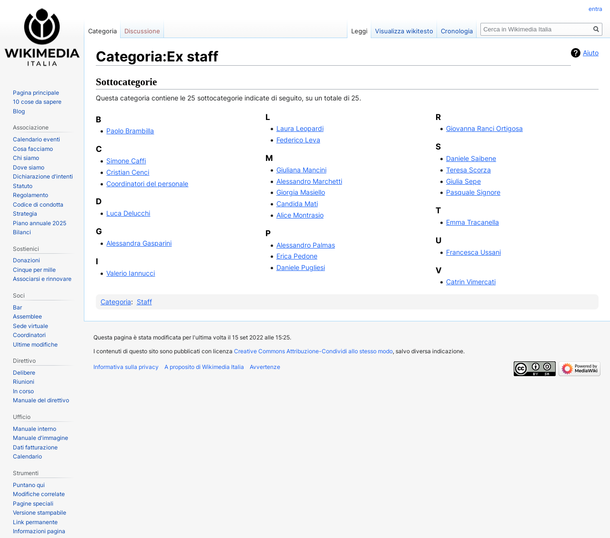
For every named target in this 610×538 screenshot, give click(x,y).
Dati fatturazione (35, 447)
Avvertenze (265, 366)
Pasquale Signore (473, 192)
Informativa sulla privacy (126, 366)
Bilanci (22, 232)
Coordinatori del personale (147, 183)
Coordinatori (29, 335)
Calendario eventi (36, 139)
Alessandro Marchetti (309, 181)
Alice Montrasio (300, 215)
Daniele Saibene (471, 158)
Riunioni (23, 381)
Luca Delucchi (128, 213)
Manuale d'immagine (40, 437)
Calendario (27, 456)
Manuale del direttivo (41, 400)
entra (595, 8)
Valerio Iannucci (130, 273)
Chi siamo (26, 157)
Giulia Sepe (463, 181)
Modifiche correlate (39, 494)
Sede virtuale (30, 325)
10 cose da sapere (37, 101)
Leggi (359, 31)
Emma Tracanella (472, 222)
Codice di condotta (38, 204)
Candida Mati (297, 203)
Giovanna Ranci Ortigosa (484, 128)
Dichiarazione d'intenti (43, 176)
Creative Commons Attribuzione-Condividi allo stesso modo (313, 351)
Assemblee (27, 316)
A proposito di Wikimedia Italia (204, 366)
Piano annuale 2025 (39, 223)
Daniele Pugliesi (300, 267)
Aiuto (591, 53)
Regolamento (30, 195)
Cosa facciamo (33, 148)
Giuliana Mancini (301, 170)
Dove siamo (28, 167)
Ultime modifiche (35, 344)
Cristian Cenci (127, 172)
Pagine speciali (33, 503)
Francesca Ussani (473, 252)
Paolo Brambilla (130, 131)
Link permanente (35, 522)
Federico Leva (298, 140)
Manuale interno (34, 428)
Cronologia (457, 31)
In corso (23, 391)
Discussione (142, 31)
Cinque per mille (34, 269)
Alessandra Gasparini (139, 243)
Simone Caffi (126, 161)
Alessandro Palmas (305, 245)
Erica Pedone (296, 256)
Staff (144, 302)
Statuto (22, 185)
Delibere (24, 372)
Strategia (25, 213)
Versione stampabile (39, 512)
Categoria (116, 302)
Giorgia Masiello (300, 192)
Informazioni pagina (39, 531)
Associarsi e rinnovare (42, 278)
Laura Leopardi (300, 128)
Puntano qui (29, 484)
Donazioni (26, 260)
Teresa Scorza (468, 170)
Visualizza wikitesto (404, 31)
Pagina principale (36, 92)
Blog (19, 111)
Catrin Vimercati (471, 282)
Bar (17, 307)
